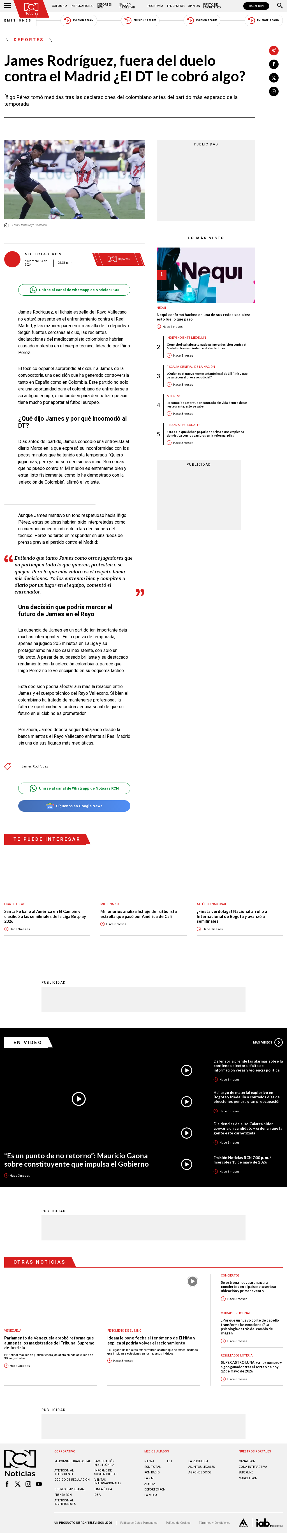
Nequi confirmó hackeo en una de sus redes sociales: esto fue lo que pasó (203, 317)
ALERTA (149, 1484)
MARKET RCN (248, 1478)
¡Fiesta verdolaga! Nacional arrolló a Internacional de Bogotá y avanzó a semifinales (232, 916)
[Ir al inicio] (31, 9)
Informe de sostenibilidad (105, 1472)
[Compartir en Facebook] (274, 64)
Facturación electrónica (104, 1463)
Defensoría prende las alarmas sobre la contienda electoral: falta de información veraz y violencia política (248, 1065)
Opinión (194, 6)
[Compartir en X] (274, 78)
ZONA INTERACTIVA (253, 1467)
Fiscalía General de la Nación (191, 367)
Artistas (173, 396)
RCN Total (152, 1467)
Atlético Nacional (212, 904)
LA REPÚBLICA (198, 1461)
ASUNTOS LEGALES (201, 1467)
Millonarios (110, 904)
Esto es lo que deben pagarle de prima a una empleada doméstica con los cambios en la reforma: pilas (205, 433)
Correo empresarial (69, 1489)
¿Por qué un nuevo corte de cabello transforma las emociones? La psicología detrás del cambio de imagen (250, 1326)
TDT (169, 1461)
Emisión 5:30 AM (78, 20)
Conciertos (230, 1275)
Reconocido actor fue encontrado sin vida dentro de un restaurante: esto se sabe (207, 404)
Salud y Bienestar (127, 6)
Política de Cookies (178, 1523)
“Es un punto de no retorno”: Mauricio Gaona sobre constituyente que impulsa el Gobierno (76, 1159)
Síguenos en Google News (74, 806)
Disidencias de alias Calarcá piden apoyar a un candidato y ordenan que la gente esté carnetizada (248, 1128)
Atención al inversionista (65, 1502)
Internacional (82, 6)
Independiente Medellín (186, 338)
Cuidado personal (236, 1313)
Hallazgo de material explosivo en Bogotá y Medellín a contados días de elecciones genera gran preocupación (247, 1097)
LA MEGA (150, 1495)
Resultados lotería (237, 1355)
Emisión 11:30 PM (263, 20)
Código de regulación (72, 1480)
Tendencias (175, 6)
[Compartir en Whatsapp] (274, 91)
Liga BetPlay (14, 904)
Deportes (29, 40)
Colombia (59, 6)
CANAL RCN (256, 6)
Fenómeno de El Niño (124, 1330)
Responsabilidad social (72, 1461)
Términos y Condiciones (214, 1523)
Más (268, 1042)
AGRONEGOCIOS (199, 1472)
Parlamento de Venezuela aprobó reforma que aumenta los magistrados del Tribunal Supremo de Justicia (49, 1343)
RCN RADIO (152, 1472)
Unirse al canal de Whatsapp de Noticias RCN (74, 289)
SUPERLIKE (246, 1472)
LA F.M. (149, 1478)
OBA (97, 1495)
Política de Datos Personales (139, 1523)
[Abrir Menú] (7, 6)
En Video (28, 1042)
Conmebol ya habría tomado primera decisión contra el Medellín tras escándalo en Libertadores (206, 346)
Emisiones (18, 20)
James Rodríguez (34, 766)
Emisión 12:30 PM (140, 20)
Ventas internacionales (107, 1481)
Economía (155, 6)
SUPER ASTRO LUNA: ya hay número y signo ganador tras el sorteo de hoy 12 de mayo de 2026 (251, 1366)
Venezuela (12, 1330)
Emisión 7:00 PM (202, 20)
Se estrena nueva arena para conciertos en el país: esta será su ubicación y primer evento (248, 1286)
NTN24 (149, 1461)
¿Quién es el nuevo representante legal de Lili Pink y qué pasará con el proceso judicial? (207, 375)
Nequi (161, 308)
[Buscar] (280, 6)
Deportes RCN (104, 6)
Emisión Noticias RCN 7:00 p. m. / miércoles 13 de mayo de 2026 (242, 1159)
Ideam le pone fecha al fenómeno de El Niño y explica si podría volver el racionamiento (151, 1340)
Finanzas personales (183, 425)
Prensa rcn (63, 1495)
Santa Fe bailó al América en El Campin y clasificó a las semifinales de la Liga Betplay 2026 (45, 916)
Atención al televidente (64, 1472)
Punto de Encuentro (212, 6)
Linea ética (103, 1489)
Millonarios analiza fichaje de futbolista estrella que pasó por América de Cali (138, 914)
